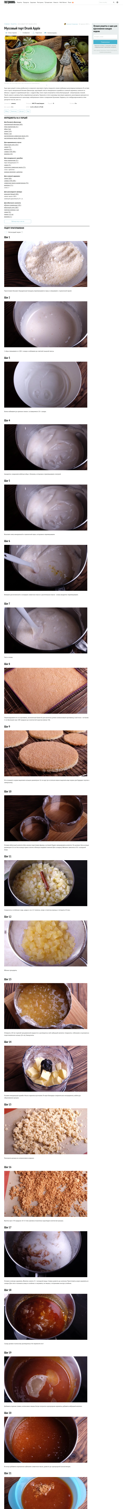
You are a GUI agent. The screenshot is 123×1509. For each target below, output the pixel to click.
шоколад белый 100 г (11, 194)
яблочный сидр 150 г (11, 145)
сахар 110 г (8, 131)
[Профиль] (118, 2)
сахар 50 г (7, 212)
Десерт (21, 111)
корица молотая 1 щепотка (13, 172)
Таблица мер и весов (17, 221)
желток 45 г (8, 149)
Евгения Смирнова (72, 24)
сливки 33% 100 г (10, 181)
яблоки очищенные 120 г (12, 205)
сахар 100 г (8, 178)
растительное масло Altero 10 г (14, 138)
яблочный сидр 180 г (11, 207)
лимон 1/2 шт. (8, 214)
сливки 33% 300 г (10, 152)
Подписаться (105, 42)
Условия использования (105, 52)
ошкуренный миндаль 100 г (13, 124)
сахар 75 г (7, 147)
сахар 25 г (7, 165)
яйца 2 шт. (7, 129)
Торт (28, 111)
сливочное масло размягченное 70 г (16, 183)
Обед (6, 111)
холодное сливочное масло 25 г (15, 167)
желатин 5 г (8, 217)
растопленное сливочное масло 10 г (16, 136)
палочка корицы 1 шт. (11, 210)
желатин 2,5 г (8, 185)
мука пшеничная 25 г (11, 127)
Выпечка (14, 111)
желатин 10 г (8, 154)
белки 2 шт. (8, 134)
